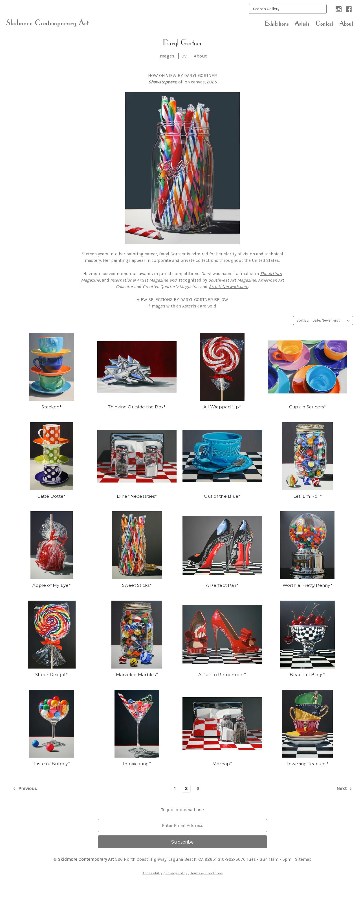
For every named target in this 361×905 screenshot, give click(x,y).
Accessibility (152, 873)
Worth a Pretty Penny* (308, 585)
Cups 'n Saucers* (307, 407)
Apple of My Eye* (51, 585)
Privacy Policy (176, 873)
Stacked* (51, 407)
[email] (182, 825)
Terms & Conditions (206, 873)
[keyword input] (288, 9)
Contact (324, 23)
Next (344, 788)
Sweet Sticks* (137, 585)
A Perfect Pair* (222, 585)
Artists (302, 23)
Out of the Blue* (222, 496)
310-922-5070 (232, 859)
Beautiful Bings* (307, 674)
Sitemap (303, 859)
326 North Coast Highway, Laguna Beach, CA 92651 (166, 859)
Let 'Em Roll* (307, 496)
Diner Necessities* (137, 496)
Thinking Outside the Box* (137, 407)
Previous (24, 788)
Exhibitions (277, 23)
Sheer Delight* (51, 674)
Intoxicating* (137, 763)
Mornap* (222, 763)
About (346, 23)
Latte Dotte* (51, 496)
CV (184, 56)
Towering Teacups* (308, 763)
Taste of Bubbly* (51, 763)
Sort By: (302, 320)
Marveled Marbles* (137, 674)
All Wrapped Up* (222, 407)
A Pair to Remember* (222, 674)
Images (166, 56)
